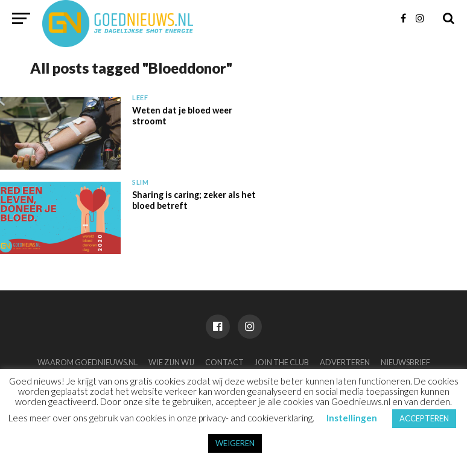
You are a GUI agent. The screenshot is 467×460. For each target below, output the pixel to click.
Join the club (282, 362)
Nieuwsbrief (405, 362)
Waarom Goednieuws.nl (87, 362)
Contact (224, 362)
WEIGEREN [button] (235, 443)
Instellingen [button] (351, 417)
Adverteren (345, 362)
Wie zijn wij (171, 362)
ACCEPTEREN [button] (424, 418)
